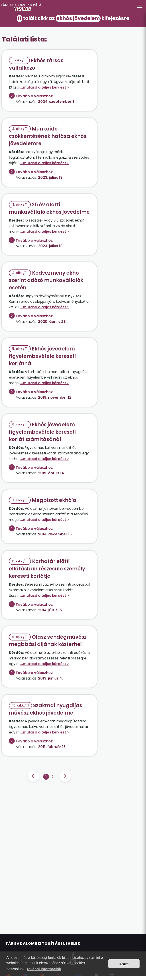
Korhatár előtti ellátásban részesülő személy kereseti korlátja (47, 569)
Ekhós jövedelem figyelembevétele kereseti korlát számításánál (42, 432)
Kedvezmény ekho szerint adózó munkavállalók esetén (46, 280)
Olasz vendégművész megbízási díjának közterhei (48, 641)
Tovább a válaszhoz (34, 96)
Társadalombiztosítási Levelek (43, 943)
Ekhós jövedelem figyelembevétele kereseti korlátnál (42, 356)
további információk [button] (44, 969)
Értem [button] (124, 964)
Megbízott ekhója (42, 500)
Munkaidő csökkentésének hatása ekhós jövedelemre (47, 136)
